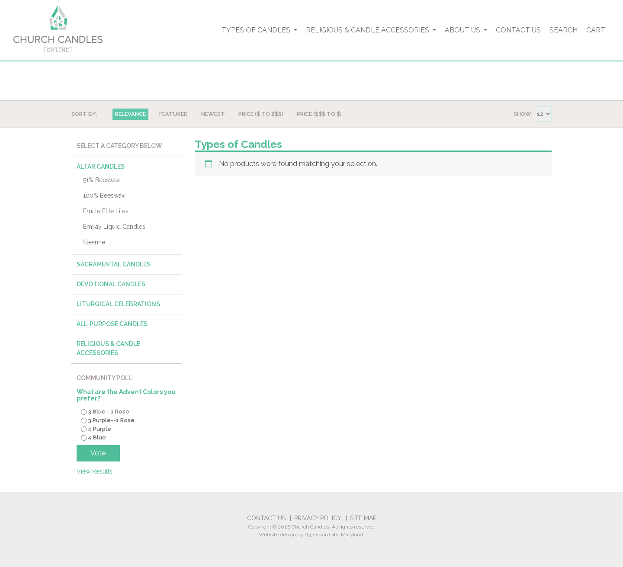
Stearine (94, 242)
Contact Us (518, 30)
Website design (277, 535)
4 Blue (97, 437)
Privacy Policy (317, 518)
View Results (94, 471)
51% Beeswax (101, 179)
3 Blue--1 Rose (108, 412)
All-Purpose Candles (112, 323)
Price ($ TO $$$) (260, 114)
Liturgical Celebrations (118, 304)
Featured (173, 114)
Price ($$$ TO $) (319, 114)
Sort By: (84, 114)
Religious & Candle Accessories (368, 30)
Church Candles (310, 527)
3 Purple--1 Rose (111, 420)
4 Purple (99, 429)
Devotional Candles (111, 284)
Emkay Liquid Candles (114, 226)
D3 (308, 535)
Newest (213, 114)
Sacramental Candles (114, 264)
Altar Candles (101, 166)
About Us (463, 30)
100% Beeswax (104, 195)
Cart (595, 30)
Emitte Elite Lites (105, 211)
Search (563, 30)
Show (522, 114)
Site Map (363, 518)
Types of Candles (257, 30)
